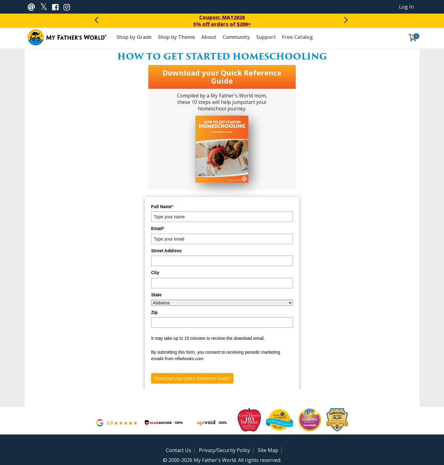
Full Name (162, 206)
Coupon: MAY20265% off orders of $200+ (222, 20)
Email (157, 228)
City (155, 272)
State (156, 294)
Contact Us (178, 450)
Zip (154, 312)
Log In (406, 6)
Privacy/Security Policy (224, 450)
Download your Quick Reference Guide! (192, 378)
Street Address (166, 250)
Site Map (268, 450)
